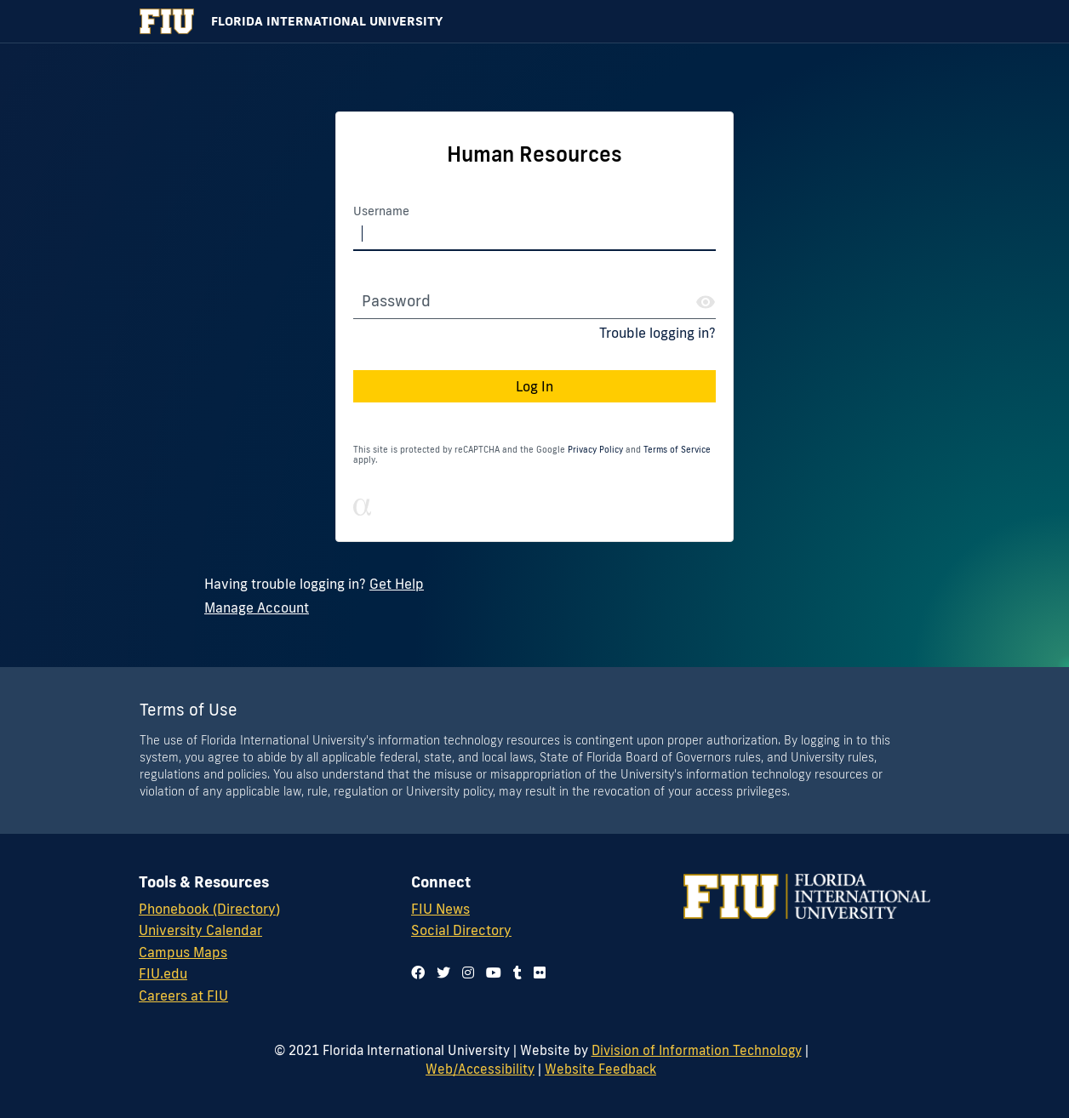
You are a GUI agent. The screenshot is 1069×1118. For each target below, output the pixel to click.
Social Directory (461, 929)
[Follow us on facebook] (418, 972)
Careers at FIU (183, 995)
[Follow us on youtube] (493, 972)
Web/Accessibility (480, 1068)
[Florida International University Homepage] (534, 21)
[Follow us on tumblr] (517, 972)
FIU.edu (163, 973)
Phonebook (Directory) (209, 908)
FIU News (440, 908)
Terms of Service (677, 449)
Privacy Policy (595, 449)
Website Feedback (600, 1068)
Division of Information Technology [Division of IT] (697, 1049)
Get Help (396, 583)
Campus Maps (183, 952)
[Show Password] (705, 302)
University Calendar (200, 929)
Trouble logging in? (657, 332)
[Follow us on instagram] (468, 972)
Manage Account (256, 607)
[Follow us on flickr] (540, 972)
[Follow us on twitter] (443, 972)
